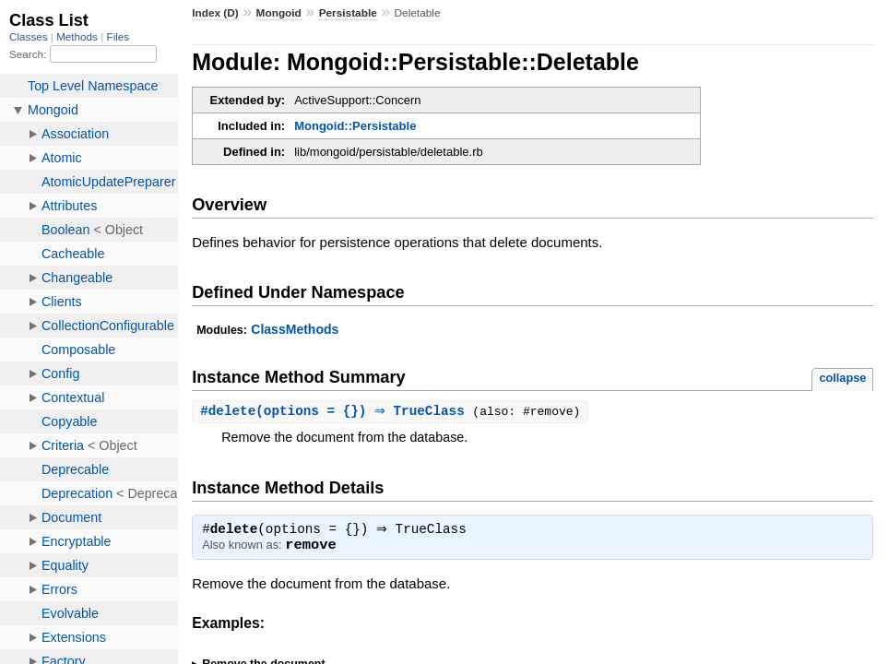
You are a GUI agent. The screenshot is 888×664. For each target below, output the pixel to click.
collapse (842, 378)
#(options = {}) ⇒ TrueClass (338, 412)
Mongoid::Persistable (355, 126)
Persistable (348, 12)
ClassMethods (294, 329)
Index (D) (215, 12)
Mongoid (279, 12)
